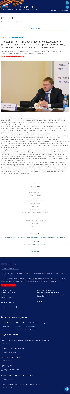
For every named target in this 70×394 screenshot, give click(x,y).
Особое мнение (35, 209)
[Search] (10, 268)
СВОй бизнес (35, 223)
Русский (4, 264)
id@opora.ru (5, 327)
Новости (7, 21)
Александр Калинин (18, 56)
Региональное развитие (35, 195)
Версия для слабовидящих (59, 10)
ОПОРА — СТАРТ (35, 226)
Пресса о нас (35, 206)
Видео (35, 215)
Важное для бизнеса (35, 192)
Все (35, 184)
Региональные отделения (25, 327)
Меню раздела (35, 28)
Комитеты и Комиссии (7, 297)
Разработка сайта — (9, 307)
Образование (40, 301)
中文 (15, 264)
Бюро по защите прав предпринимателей (35, 212)
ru (67, 7)
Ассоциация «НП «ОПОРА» (8, 292)
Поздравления (35, 218)
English (10, 264)
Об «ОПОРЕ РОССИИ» (7, 290)
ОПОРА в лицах (35, 203)
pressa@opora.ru (5, 370)
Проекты (39, 299)
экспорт (8, 56)
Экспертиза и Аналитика (7, 302)
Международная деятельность (35, 201)
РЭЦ (3, 56)
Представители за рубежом (26, 329)
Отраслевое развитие (35, 198)
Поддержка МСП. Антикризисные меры (35, 220)
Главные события (16, 21)
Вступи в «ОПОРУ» (8, 285)
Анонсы (35, 189)
